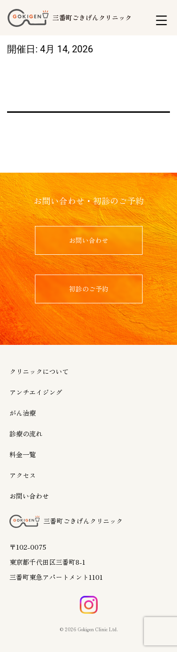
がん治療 (22, 413)
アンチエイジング (35, 392)
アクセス (22, 475)
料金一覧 (22, 454)
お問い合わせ (29, 496)
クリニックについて (39, 371)
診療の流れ (25, 433)
